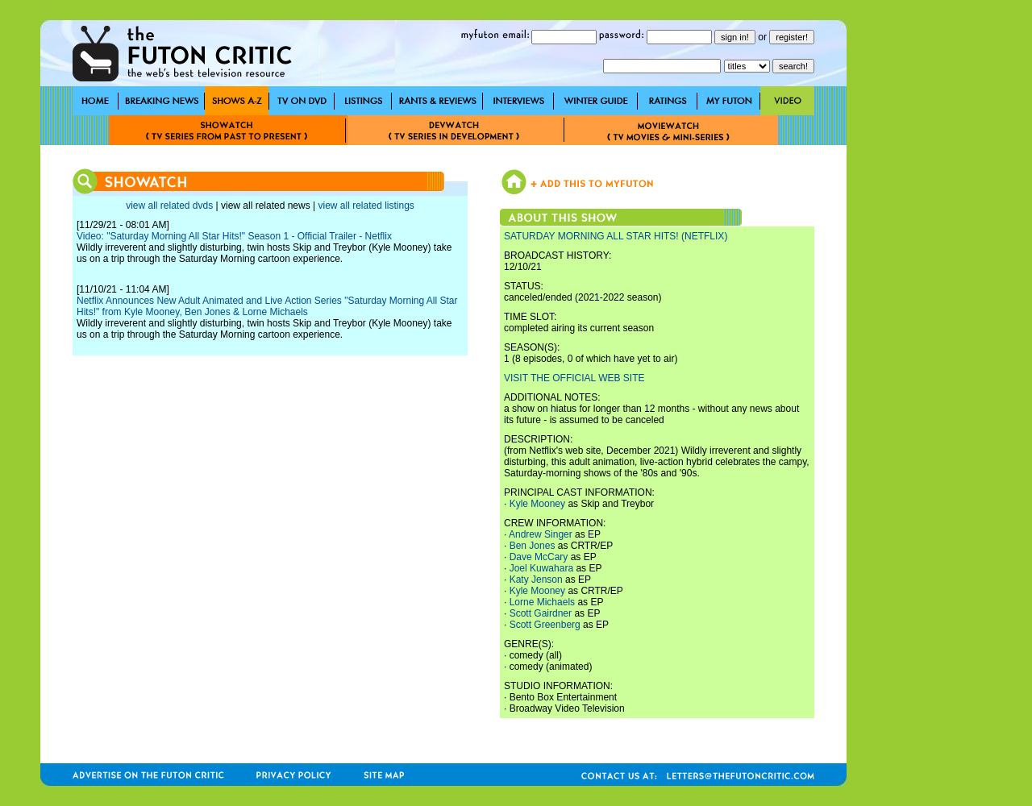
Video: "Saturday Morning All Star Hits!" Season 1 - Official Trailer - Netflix (234, 236)
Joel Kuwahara (541, 568)
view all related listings (366, 205)
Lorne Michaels (542, 602)
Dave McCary (539, 557)
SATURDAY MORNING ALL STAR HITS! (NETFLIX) (615, 236)
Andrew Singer (540, 534)
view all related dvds (169, 205)
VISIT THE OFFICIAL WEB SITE (574, 378)
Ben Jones (533, 545)
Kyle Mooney (537, 503)
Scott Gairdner (541, 613)
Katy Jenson (536, 579)
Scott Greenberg (545, 624)
